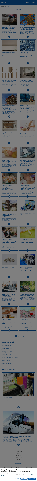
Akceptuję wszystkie (32, 478)
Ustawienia (17, 478)
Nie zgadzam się (23, 478)
